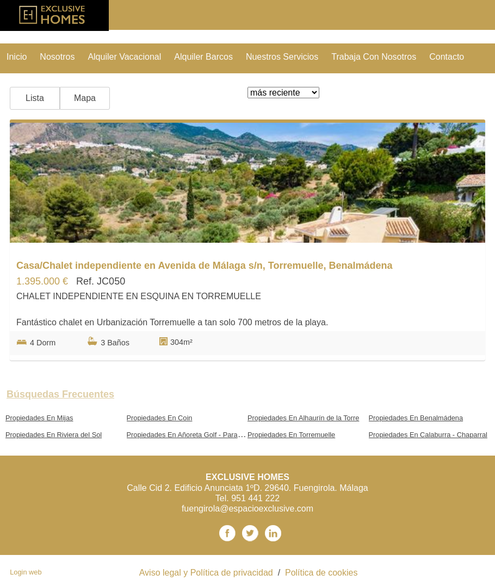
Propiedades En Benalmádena (416, 418)
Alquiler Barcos (203, 56)
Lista (35, 98)
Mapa (85, 98)
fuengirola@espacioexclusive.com (247, 508)
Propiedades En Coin (160, 418)
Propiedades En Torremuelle (291, 435)
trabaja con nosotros (373, 56)
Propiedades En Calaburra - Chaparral (428, 435)
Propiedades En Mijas (39, 418)
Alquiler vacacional (124, 56)
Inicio (17, 56)
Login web (25, 572)
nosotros (57, 56)
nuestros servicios (282, 56)
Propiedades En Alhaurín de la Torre (303, 418)
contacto (446, 56)
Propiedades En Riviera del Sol (53, 435)
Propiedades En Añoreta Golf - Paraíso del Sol (198, 435)
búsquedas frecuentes (60, 394)
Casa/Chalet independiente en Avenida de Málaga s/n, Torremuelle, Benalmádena (204, 265)
